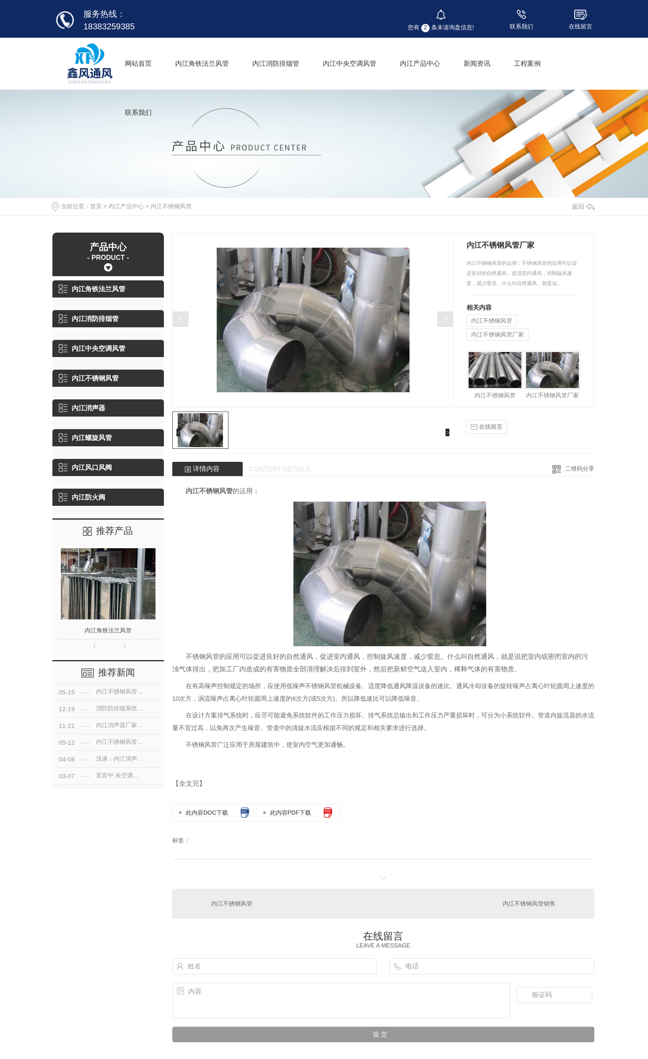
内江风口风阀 (85, 467)
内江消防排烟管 (275, 63)
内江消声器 (82, 408)
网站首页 (138, 63)
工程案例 (527, 63)
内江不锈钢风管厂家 (497, 334)
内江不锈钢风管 (171, 206)
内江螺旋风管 (85, 437)
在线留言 (580, 26)
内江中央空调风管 (349, 63)
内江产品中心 (420, 63)
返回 (583, 206)
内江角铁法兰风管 (202, 63)
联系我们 (521, 26)
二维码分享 (579, 468)
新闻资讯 (477, 63)
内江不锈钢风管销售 (529, 903)
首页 (96, 206)
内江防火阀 (82, 497)
